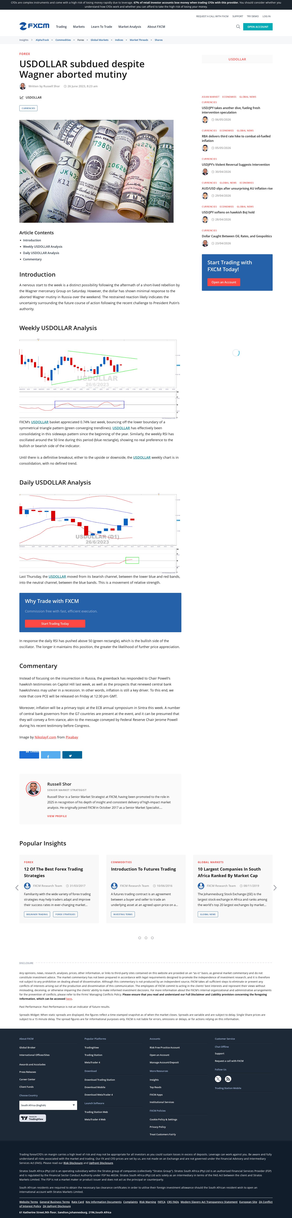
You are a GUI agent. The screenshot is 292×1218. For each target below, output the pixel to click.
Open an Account (224, 282)
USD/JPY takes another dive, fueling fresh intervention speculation (231, 110)
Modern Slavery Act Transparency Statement (209, 1198)
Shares (159, 40)
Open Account (257, 26)
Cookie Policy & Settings (163, 1115)
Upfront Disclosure (101, 1159)
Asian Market (210, 97)
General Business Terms (55, 1198)
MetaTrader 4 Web (95, 1115)
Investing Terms (123, 910)
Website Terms (28, 1198)
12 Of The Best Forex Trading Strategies (53, 868)
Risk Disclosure (73, 1159)
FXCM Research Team (47, 882)
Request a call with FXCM (214, 16)
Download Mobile (95, 1083)
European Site (248, 1198)
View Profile (57, 816)
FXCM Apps (156, 1090)
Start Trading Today (55, 624)
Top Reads (155, 1083)
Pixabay (72, 737)
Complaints (130, 1198)
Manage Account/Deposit (164, 1058)
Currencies (28, 108)
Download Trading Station (100, 1075)
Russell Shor (51, 86)
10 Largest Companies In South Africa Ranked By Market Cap (229, 868)
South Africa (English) (33, 1101)
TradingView (92, 1043)
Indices (119, 40)
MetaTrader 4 (92, 1058)
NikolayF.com (45, 737)
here (69, 995)
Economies (229, 97)
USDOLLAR (34, 97)
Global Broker (27, 1043)
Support (239, 16)
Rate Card (78, 1198)
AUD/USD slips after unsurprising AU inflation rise (237, 188)
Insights (23, 40)
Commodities (63, 40)
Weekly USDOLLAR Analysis (42, 247)
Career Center (27, 1075)
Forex (80, 40)
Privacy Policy (158, 1123)
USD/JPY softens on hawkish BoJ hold (228, 212)
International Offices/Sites (34, 1051)
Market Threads (139, 40)
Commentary (32, 259)
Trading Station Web (96, 1108)
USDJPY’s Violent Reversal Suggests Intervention (236, 165)
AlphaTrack (42, 40)
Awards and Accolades (32, 1060)
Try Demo (255, 16)
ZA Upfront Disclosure (57, 1202)
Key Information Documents (104, 1198)
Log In (269, 16)
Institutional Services (162, 1098)
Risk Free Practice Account (165, 1043)
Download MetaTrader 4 (99, 1090)
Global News (247, 97)
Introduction (32, 240)
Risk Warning (147, 1198)
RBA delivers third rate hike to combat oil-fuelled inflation (236, 138)
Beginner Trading (37, 910)
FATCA (161, 1198)
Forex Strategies (65, 910)
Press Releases (27, 1068)
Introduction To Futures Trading (143, 865)
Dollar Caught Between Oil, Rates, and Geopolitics (237, 236)
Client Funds (26, 1083)
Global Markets (99, 40)
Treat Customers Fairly (163, 1130)
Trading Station (93, 1051)
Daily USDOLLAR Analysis (41, 253)
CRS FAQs (173, 1198)
